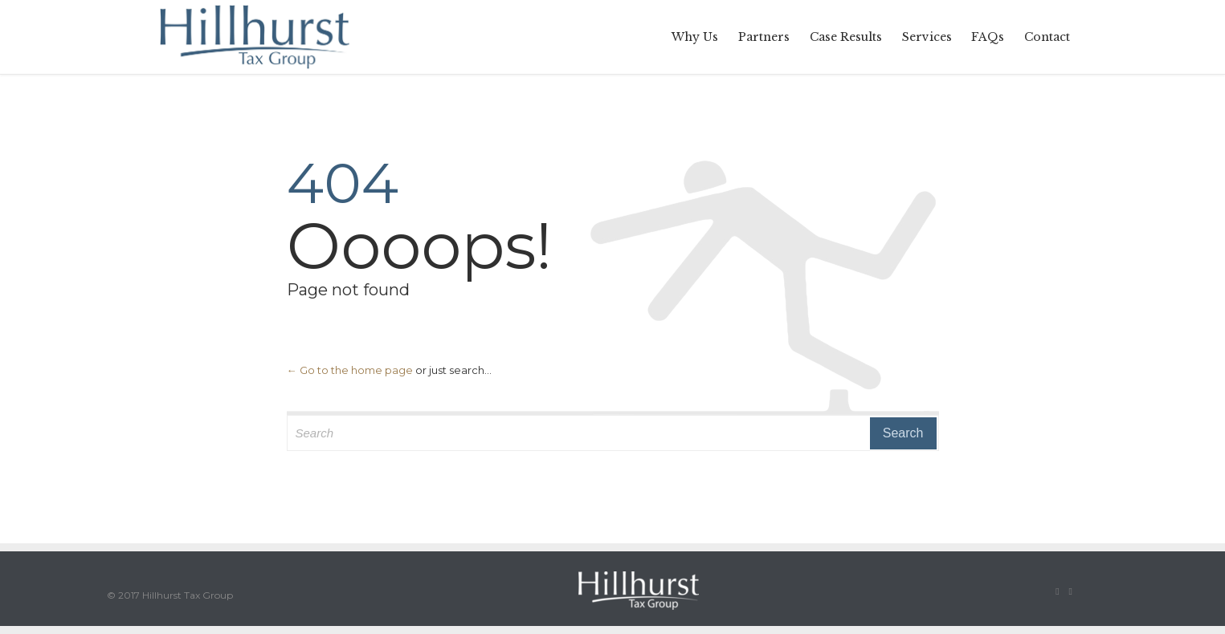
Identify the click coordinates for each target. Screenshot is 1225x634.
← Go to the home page (350, 370)
